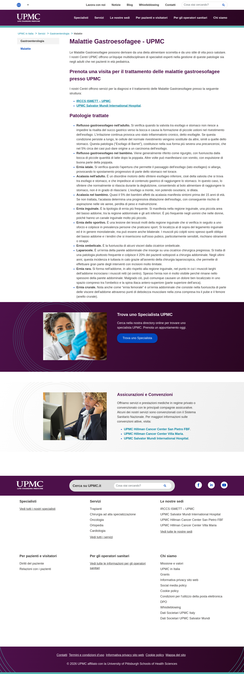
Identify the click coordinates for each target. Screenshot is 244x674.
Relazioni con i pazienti (35, 569)
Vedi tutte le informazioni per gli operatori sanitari (118, 566)
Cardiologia (97, 530)
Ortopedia (96, 525)
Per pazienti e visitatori (152, 17)
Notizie (116, 4)
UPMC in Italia (170, 569)
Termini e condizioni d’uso (86, 655)
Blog (130, 4)
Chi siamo (220, 17)
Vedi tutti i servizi (101, 537)
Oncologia (97, 520)
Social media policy (173, 585)
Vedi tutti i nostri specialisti (37, 509)
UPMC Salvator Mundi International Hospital (108, 105)
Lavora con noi (95, 4)
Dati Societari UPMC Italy (177, 613)
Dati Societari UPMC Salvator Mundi (185, 618)
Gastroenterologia (32, 41)
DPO (163, 602)
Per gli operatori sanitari (190, 17)
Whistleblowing (149, 4)
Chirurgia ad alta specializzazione (113, 514)
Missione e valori (171, 563)
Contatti (170, 4)
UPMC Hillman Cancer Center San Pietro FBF (157, 429)
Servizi (99, 17)
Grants (165, 574)
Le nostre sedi (120, 17)
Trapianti (96, 509)
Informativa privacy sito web (179, 580)
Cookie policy (169, 591)
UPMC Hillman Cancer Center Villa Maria (153, 434)
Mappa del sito (176, 655)
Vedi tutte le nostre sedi (176, 531)
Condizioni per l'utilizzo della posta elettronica (191, 596)
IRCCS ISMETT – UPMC (93, 101)
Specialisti (81, 17)
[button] (25, 5)
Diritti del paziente (32, 563)
